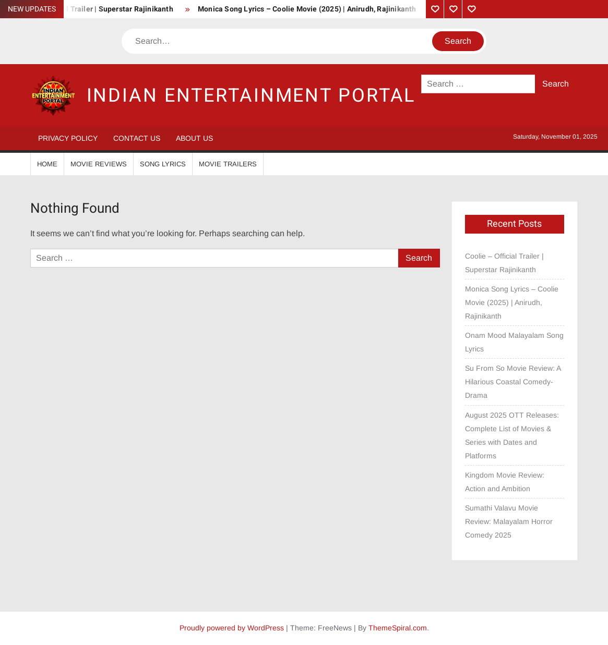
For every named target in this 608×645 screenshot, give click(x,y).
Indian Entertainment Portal (251, 95)
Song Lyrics (163, 164)
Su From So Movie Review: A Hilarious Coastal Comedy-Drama (513, 381)
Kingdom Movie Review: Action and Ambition (504, 482)
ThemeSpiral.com (397, 628)
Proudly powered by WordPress (232, 628)
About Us (194, 138)
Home (47, 164)
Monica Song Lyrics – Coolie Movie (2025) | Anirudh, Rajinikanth (307, 9)
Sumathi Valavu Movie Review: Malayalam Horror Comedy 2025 (509, 521)
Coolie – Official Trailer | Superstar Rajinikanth (504, 263)
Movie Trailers (228, 164)
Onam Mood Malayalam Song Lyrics (514, 342)
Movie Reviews (98, 164)
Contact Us (136, 138)
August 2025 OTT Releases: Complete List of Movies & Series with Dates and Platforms (512, 435)
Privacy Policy (68, 138)
